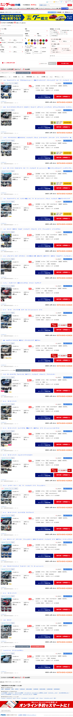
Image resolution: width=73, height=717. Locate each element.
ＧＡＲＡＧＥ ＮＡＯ (52, 692)
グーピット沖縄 (55, 8)
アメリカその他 (31, 698)
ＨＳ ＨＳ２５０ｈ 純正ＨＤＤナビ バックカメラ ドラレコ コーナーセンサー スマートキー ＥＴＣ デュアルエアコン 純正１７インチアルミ (40, 137)
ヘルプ (63, 1)
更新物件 (43, 51)
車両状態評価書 (67, 122)
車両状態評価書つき (65, 30)
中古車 (1, 8)
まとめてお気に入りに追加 (23, 72)
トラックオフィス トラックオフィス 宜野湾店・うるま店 (35, 692)
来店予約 (28, 47)
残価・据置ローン (56, 52)
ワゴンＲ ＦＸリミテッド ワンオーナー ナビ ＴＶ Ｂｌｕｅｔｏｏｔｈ (25, 566)
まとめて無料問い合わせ (38, 72)
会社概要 (20, 714)
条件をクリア (52, 63)
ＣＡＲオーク (3, 101)
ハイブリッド (23, 8)
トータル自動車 (4, 692)
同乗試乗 (43, 47)
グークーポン (64, 34)
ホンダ (14, 698)
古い (10, 76)
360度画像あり (54, 35)
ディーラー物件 (54, 34)
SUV (18, 8)
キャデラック (9, 698)
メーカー (6, 8)
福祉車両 (28, 8)
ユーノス (18, 698)
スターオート (10, 692)
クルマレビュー (47, 8)
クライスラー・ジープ (48, 698)
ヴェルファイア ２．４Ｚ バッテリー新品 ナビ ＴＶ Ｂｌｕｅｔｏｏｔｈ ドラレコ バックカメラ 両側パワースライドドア (38, 198)
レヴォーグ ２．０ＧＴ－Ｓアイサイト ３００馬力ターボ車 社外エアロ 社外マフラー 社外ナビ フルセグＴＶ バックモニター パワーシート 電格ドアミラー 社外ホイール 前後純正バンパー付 (39, 256)
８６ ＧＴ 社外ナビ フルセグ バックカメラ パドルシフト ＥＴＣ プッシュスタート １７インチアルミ (33, 229)
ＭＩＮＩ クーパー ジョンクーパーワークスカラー (20, 454)
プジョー (41, 698)
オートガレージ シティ (17, 694)
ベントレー (3, 698)
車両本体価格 (10, 42)
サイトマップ (50, 1)
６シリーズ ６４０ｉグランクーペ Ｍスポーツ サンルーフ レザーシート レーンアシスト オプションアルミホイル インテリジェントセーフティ (39, 107)
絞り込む (65, 63)
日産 (55, 698)
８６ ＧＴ (9, 620)
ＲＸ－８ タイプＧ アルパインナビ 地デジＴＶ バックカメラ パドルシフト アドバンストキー (31, 374)
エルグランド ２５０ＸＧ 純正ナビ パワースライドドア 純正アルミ (23, 340)
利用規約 (24, 714)
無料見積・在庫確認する (63, 96)
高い (23, 76)
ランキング (41, 8)
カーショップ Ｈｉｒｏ (27, 694)
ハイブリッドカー (37, 53)
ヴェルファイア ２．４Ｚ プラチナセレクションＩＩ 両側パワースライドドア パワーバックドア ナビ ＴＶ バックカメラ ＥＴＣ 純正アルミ (39, 80)
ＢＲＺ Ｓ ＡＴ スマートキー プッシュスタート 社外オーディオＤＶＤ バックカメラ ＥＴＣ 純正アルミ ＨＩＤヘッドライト (39, 539)
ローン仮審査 (66, 50)
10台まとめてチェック (5, 72)
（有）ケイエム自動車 (19, 692)
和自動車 (35, 694)
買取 (60, 8)
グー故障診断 (53, 32)
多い (47, 76)
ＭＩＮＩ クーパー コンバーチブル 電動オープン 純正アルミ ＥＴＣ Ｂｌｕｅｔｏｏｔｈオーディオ (33, 428)
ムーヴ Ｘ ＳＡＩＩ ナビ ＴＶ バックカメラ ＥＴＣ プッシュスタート (26, 485)
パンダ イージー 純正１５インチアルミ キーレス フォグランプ (25, 282)
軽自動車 (10, 8)
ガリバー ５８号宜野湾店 (6, 694)
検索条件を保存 (44, 63)
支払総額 (3, 42)
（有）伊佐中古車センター (64, 692)
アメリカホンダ (24, 698)
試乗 (34, 47)
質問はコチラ (57, 1)
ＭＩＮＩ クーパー (12, 401)
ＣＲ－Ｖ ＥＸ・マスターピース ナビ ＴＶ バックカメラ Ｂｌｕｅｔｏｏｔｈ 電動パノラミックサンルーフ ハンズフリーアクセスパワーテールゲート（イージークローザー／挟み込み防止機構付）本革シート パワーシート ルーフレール (39, 168)
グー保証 (63, 32)
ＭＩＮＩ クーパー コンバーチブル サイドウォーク (21, 512)
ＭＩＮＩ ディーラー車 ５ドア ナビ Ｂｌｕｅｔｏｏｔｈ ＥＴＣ (25, 309)
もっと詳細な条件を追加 (9, 62)
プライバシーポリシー (31, 714)
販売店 (44, 5)
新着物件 (35, 51)
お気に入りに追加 (70, 1)
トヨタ (37, 698)
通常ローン (54, 50)
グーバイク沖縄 (65, 8)
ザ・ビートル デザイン (17, 650)
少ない (51, 76)
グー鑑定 (36, 8)
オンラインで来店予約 (44, 96)
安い (19, 76)
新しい (5, 76)
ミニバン (15, 8)
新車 (27, 51)
